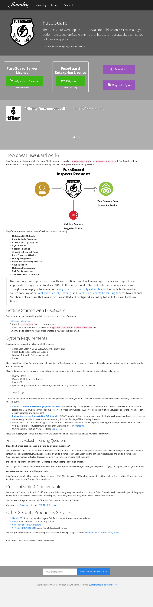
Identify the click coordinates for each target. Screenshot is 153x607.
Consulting (41, 5)
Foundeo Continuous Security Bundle (102, 532)
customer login (96, 584)
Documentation (27, 505)
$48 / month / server (24, 81)
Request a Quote (120, 85)
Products (55, 5)
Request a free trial (21, 321)
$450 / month (70, 81)
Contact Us (69, 5)
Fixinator (16, 521)
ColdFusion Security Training (54, 293)
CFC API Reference (47, 505)
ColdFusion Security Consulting (96, 293)
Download (118, 69)
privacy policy (110, 584)
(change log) (64, 46)
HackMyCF (17, 518)
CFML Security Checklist (23, 527)
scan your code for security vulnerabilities (81, 289)
